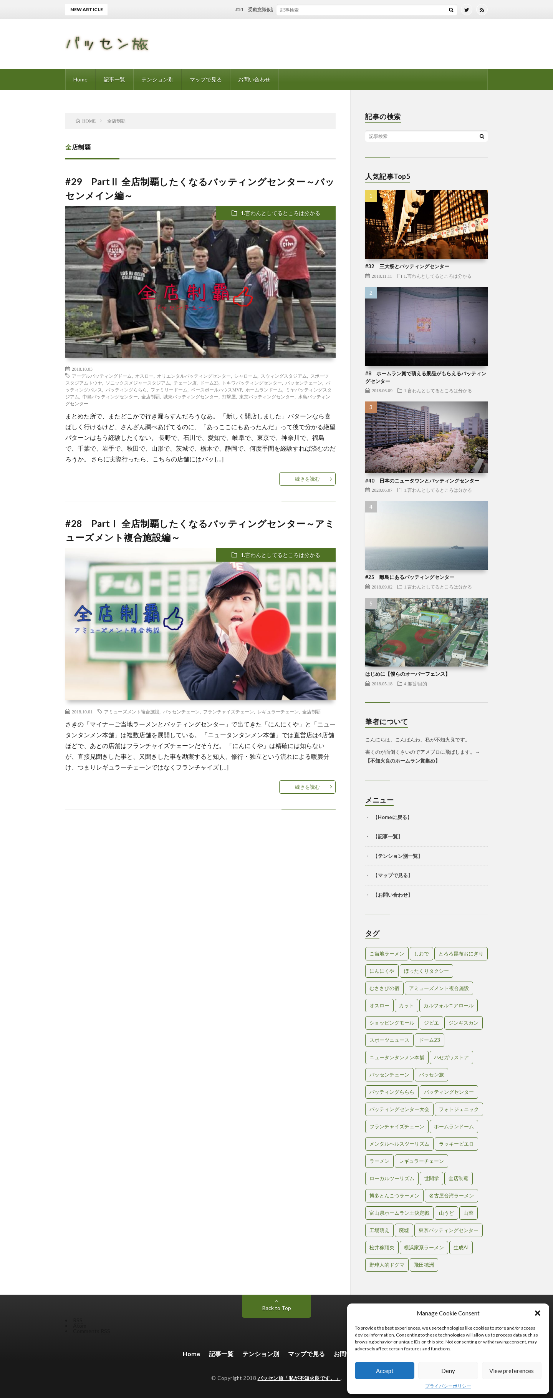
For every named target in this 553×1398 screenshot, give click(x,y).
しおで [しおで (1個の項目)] (421, 953)
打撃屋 (229, 396)
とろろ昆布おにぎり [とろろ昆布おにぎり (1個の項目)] (461, 953)
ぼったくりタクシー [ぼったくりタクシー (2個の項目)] (426, 971)
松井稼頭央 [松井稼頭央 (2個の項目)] (381, 1247)
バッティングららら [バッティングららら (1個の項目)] (391, 1092)
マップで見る (206, 79)
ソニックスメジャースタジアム (138, 382)
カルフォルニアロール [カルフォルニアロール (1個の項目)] (449, 1005)
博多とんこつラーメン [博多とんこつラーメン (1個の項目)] (394, 1195)
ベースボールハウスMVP (216, 389)
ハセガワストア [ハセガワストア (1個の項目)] (451, 1057)
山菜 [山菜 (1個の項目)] (469, 1213)
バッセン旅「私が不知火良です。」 (299, 1378)
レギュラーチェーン (278, 711)
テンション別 (157, 79)
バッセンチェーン (303, 382)
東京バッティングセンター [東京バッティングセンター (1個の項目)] (448, 1230)
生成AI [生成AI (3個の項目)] (461, 1247)
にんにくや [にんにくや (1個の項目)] (381, 971)
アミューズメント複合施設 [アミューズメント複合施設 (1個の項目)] (439, 988)
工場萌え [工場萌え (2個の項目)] (379, 1230)
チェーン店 (185, 382)
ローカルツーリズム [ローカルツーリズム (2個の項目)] (391, 1178)
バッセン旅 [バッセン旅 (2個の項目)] (431, 1074)
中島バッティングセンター (110, 396)
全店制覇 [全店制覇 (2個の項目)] (459, 1178)
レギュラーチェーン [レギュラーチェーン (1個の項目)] (421, 1161)
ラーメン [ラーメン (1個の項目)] (379, 1161)
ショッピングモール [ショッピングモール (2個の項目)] (391, 1023)
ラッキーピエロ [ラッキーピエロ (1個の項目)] (456, 1144)
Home (80, 79)
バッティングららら (126, 389)
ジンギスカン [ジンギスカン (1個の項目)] (463, 1023)
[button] (537, 1313)
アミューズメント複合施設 (131, 711)
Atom (79, 1325)
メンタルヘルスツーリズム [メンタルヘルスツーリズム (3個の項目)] (399, 1144)
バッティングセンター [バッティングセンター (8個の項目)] (449, 1092)
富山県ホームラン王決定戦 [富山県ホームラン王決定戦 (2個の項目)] (399, 1213)
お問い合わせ (254, 79)
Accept (385, 1370)
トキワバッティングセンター (252, 382)
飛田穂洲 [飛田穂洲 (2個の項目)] (424, 1265)
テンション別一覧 (398, 856)
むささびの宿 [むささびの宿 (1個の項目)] (384, 988)
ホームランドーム (263, 389)
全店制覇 (150, 396)
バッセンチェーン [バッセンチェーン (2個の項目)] (389, 1074)
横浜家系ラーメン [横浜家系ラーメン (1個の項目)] (424, 1247)
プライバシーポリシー (448, 1386)
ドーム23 (209, 382)
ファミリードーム (169, 389)
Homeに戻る (392, 817)
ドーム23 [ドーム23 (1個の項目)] (429, 1040)
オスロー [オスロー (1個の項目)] (379, 1005)
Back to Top (276, 1308)
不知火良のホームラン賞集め (402, 761)
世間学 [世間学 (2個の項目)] (431, 1178)
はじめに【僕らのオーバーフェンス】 (407, 674)
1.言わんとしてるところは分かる (280, 213)
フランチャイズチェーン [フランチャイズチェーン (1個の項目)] (396, 1126)
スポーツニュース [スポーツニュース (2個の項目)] (389, 1040)
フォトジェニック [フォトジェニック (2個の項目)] (459, 1109)
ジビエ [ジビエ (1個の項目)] (431, 1023)
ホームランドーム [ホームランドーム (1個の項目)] (454, 1126)
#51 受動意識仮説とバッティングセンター (293, 9)
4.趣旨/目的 (415, 683)
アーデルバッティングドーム (102, 375)
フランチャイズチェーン (228, 711)
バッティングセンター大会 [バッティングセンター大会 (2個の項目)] (399, 1109)
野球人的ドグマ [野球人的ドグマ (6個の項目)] (386, 1265)
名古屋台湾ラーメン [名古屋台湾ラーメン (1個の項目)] (451, 1195)
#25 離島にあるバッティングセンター (409, 577)
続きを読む (307, 479)
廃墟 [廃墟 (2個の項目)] (404, 1230)
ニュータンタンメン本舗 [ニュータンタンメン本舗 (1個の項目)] (396, 1057)
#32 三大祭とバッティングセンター (407, 266)
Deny (448, 1370)
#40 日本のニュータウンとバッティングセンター (422, 481)
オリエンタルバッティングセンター (194, 375)
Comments (91, 1331)
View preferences (511, 1370)
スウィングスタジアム (284, 375)
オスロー (144, 375)
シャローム (245, 375)
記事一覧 (114, 79)
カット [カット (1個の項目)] (406, 1005)
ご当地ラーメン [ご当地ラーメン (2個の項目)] (386, 953)
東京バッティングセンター (267, 396)
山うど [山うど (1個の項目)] (446, 1213)
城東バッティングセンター (191, 396)
